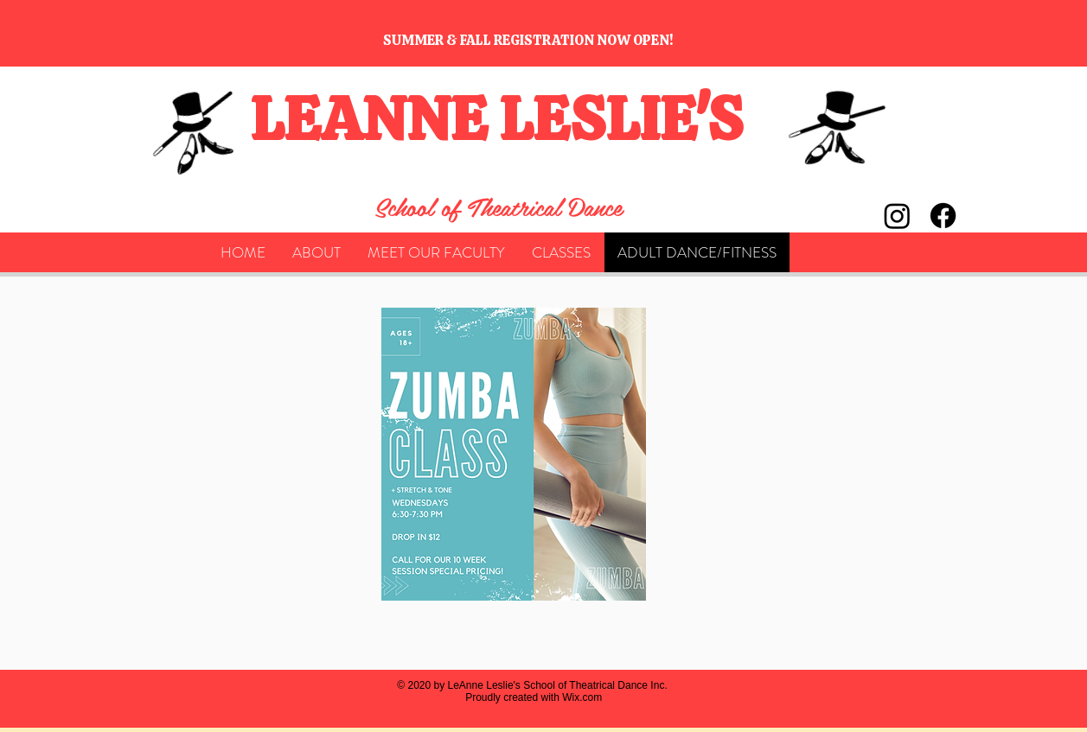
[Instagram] (897, 215)
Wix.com (582, 697)
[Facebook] (943, 215)
